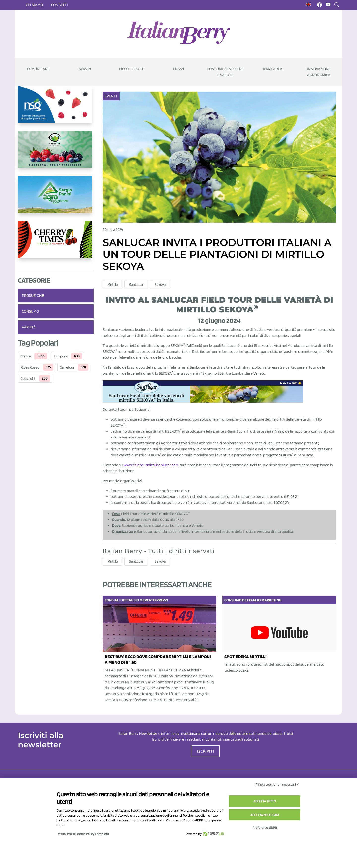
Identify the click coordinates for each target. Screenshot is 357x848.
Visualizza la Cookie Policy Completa (83, 834)
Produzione (33, 295)
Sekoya (160, 284)
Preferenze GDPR (264, 828)
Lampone (61, 356)
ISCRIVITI (205, 751)
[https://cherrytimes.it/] (56, 243)
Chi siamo (34, 4)
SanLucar (136, 284)
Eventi (111, 96)
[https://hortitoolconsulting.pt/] (56, 153)
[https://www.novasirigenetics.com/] (56, 108)
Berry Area (272, 68)
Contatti (59, 4)
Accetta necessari (264, 815)
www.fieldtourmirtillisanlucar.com (151, 465)
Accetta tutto (264, 801)
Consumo (30, 311)
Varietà (29, 327)
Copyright (28, 378)
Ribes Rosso (30, 367)
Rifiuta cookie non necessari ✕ (277, 784)
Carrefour (67, 367)
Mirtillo (26, 356)
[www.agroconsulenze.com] (56, 198)
